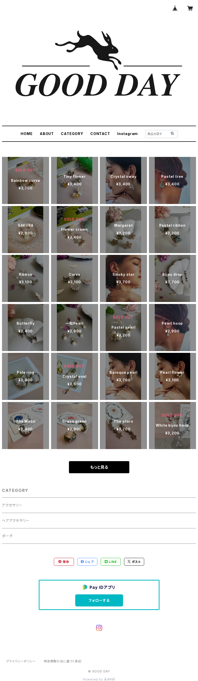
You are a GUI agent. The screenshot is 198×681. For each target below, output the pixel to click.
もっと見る (99, 467)
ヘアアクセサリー (15, 520)
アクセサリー (12, 505)
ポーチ (7, 536)
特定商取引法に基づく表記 (63, 661)
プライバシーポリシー (21, 661)
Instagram (127, 133)
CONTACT (100, 133)
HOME (26, 133)
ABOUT (47, 133)
